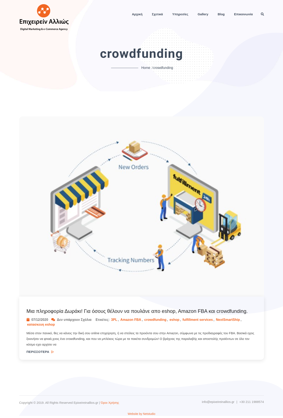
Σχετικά (157, 14)
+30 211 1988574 (251, 402)
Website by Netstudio (141, 413)
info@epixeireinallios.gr (218, 402)
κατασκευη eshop (41, 324)
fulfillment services (197, 319)
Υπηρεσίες (180, 14)
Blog (221, 14)
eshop (174, 319)
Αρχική (137, 14)
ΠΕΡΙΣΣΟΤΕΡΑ (40, 351)
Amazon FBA (130, 319)
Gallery (203, 14)
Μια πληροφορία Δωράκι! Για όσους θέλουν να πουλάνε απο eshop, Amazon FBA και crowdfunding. (137, 311)
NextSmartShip (228, 319)
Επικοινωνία (243, 14)
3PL (114, 319)
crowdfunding (155, 319)
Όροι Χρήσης (110, 402)
